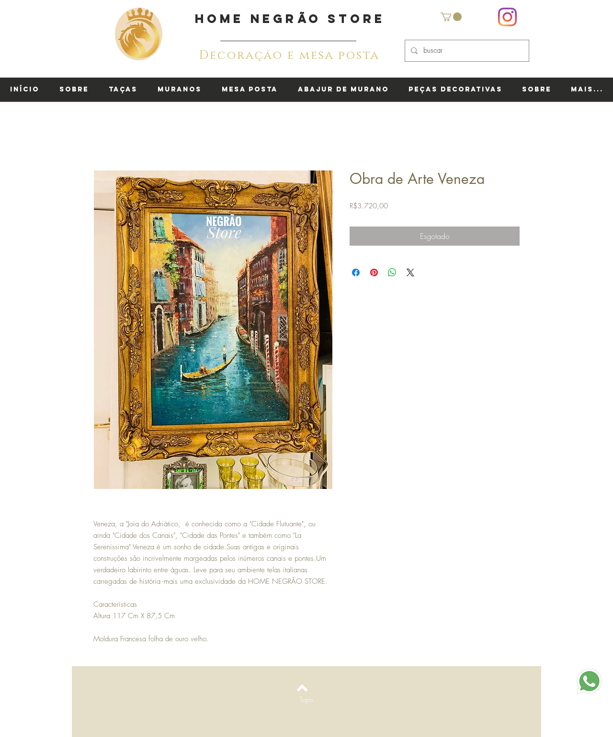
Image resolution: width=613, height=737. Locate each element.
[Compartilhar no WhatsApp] (392, 272)
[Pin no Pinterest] (374, 272)
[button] (451, 16)
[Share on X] (410, 272)
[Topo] (306, 699)
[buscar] (466, 50)
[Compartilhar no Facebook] (356, 272)
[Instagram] (507, 17)
